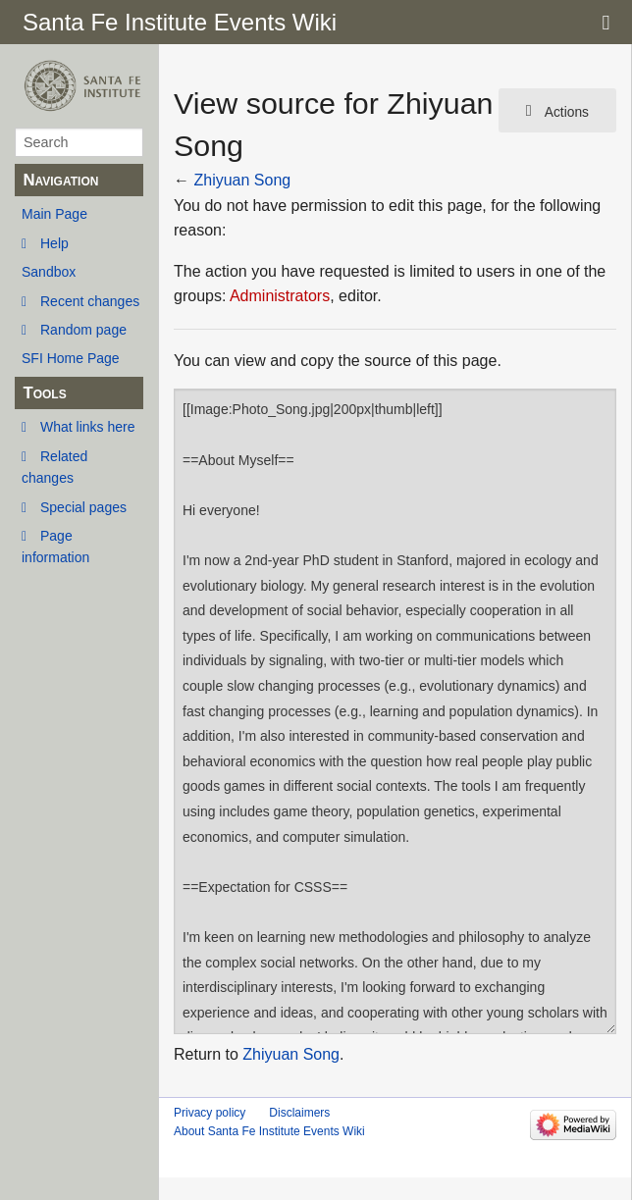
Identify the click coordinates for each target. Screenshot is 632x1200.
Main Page (54, 214)
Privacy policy (209, 1113)
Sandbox (49, 272)
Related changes (54, 467)
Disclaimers (299, 1113)
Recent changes (89, 301)
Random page (83, 330)
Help (54, 243)
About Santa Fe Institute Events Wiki (269, 1131)
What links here (87, 427)
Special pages (83, 507)
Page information (55, 546)
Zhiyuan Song (241, 180)
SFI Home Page (71, 358)
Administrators (280, 295)
